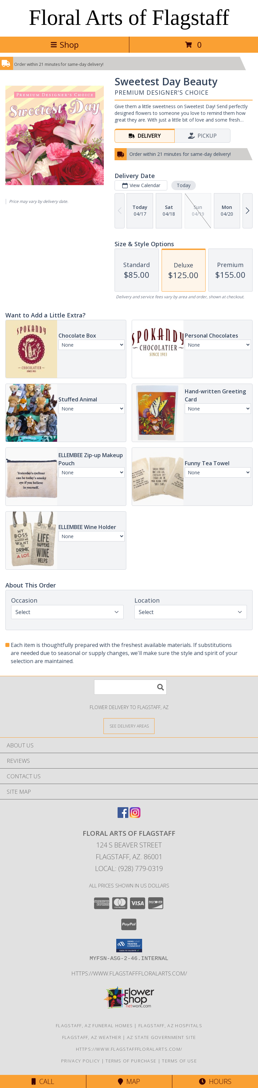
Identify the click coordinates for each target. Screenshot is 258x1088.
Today (183, 185)
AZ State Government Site (161, 1037)
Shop (64, 44)
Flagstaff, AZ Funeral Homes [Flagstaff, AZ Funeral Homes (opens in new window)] (94, 1025)
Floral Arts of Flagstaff (129, 17)
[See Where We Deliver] (129, 726)
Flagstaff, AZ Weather (91, 1037)
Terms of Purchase (130, 1061)
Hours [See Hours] (215, 1081)
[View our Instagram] (135, 816)
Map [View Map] (129, 1081)
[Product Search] (130, 687)
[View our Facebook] (123, 816)
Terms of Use (179, 1061)
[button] (129, 945)
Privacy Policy (80, 1061)
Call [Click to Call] (43, 1081)
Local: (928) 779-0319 (129, 868)
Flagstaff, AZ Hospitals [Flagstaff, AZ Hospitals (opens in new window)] (170, 1025)
